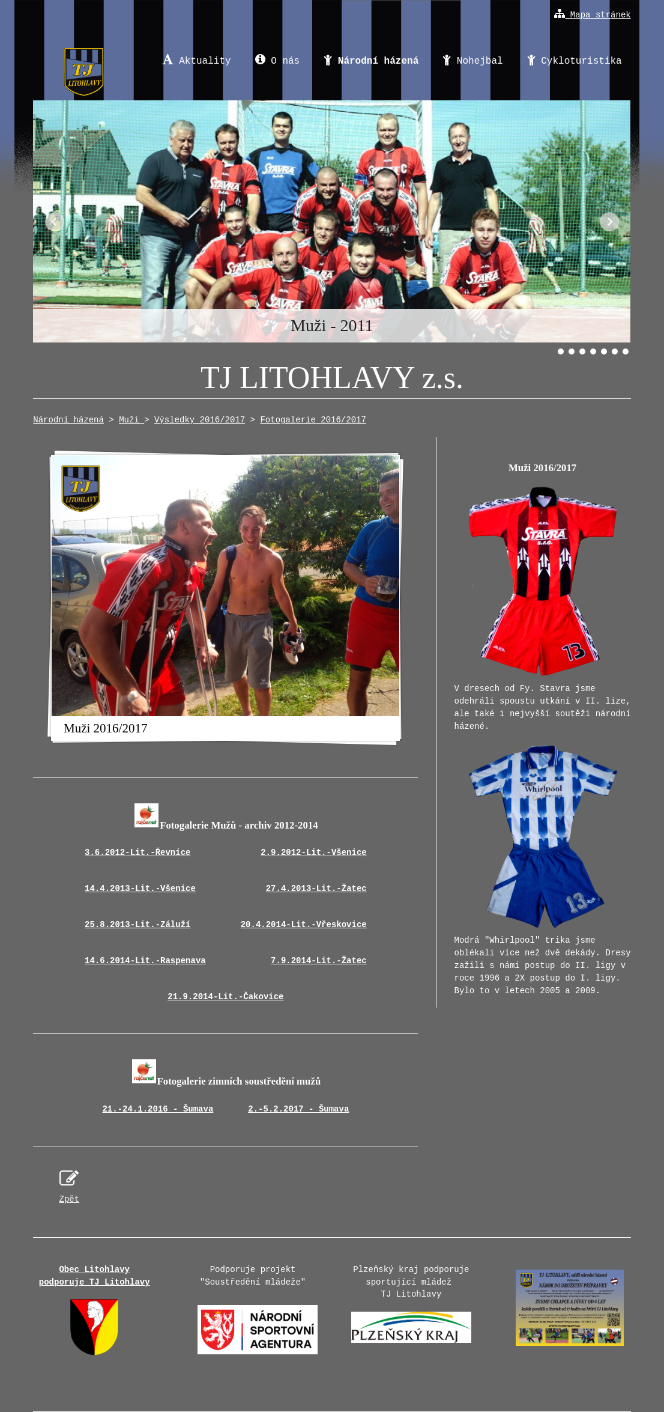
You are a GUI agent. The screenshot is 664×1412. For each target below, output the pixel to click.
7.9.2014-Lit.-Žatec (319, 961)
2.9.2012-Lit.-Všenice (313, 852)
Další (609, 221)
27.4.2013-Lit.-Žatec (316, 888)
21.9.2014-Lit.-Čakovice (225, 997)
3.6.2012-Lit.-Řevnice (137, 852)
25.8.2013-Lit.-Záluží (137, 925)
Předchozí (54, 221)
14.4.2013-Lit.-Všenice (140, 888)
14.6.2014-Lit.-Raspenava (145, 961)
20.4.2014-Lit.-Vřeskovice (304, 925)
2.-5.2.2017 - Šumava (298, 1109)
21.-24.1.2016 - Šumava (157, 1109)
